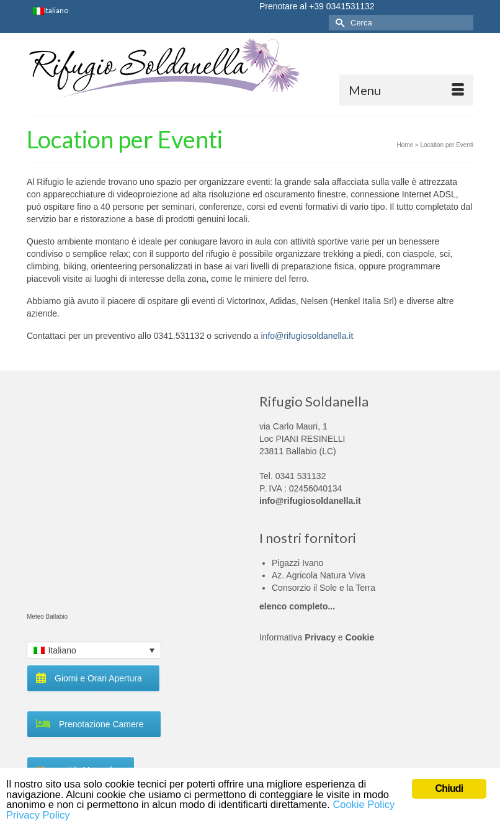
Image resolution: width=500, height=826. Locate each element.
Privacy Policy (70, 814)
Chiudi (449, 787)
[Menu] (406, 89)
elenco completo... (297, 606)
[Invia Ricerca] (338, 22)
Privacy (320, 637)
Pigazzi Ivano (297, 563)
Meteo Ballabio (47, 616)
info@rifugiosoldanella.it (307, 336)
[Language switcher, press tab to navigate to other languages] (94, 650)
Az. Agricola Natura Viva (318, 575)
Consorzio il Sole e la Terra (323, 588)
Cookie (360, 637)
